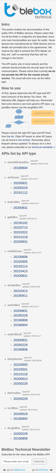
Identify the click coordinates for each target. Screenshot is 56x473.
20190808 (20, 320)
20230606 (20, 257)
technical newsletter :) (43, 147)
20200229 (20, 187)
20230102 (20, 223)
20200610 (20, 378)
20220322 (20, 232)
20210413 (20, 271)
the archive (24, 140)
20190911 (20, 295)
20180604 (20, 168)
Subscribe (39, 461)
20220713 (20, 227)
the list (10, 136)
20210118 (20, 237)
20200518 (20, 414)
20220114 (20, 266)
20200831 (20, 183)
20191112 (20, 192)
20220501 (20, 369)
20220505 (20, 261)
